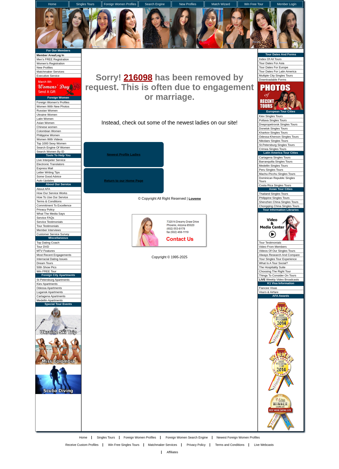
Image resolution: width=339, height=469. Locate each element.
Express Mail (45, 168)
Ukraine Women (47, 114)
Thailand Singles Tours (273, 193)
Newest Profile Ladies (123, 154)
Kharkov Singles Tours (273, 132)
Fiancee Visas (268, 288)
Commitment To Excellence (54, 205)
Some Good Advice (49, 176)
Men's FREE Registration (53, 59)
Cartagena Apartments (51, 296)
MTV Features (46, 250)
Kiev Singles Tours (271, 116)
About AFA (43, 189)
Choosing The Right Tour (275, 271)
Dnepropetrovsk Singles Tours (278, 124)
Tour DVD (43, 246)
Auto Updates (45, 180)
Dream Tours (45, 263)
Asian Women (45, 122)
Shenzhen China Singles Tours (278, 202)
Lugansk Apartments (50, 292)
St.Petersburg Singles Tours (277, 145)
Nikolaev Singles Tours (273, 140)
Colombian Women (49, 131)
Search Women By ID (50, 151)
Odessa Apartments (49, 288)
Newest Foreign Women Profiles (238, 437)
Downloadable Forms (272, 79)
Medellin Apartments (50, 300)
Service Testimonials (50, 221)
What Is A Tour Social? (273, 263)
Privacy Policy (45, 209)
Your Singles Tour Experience (278, 259)
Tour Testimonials (48, 226)
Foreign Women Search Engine (187, 437)
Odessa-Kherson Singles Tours (279, 136)
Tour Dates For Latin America (277, 71)
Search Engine (155, 4)
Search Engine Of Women (53, 147)
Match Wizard (220, 4)
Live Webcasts (264, 445)
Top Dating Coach (48, 242)
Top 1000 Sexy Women (51, 143)
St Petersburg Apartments (53, 279)
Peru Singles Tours (271, 169)
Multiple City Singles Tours (276, 75)
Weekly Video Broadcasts (279, 279)
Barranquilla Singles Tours (276, 161)
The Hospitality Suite (272, 267)
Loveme (195, 198)
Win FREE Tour (46, 271)
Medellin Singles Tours (273, 165)
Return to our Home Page (123, 180)
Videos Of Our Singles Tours (277, 250)
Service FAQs (45, 217)
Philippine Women (48, 135)
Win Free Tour (253, 4)
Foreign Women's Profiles (53, 102)
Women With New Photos (53, 106)
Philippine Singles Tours (274, 197)
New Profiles (187, 4)
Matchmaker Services (50, 71)
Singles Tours (85, 4)
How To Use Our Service (52, 197)
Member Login (286, 4)
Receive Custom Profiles (81, 445)
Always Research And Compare (279, 255)
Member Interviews (49, 230)
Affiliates (172, 452)
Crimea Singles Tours (272, 149)
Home (52, 4)
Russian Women (47, 110)
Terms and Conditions (229, 445)
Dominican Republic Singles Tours (277, 179)
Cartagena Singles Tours (275, 157)
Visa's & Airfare (268, 292)
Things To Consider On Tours (277, 275)
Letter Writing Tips (48, 172)
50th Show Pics (46, 267)
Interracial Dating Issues (52, 259)
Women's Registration (51, 63)
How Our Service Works (52, 193)
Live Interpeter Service (51, 160)
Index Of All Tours (270, 59)
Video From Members (273, 246)
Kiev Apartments (47, 284)
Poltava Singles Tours (273, 120)
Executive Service (48, 75)
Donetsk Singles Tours (273, 128)
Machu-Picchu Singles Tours (277, 173)
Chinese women (47, 127)
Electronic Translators (50, 164)
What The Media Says (51, 213)
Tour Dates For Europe (273, 67)
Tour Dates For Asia (271, 63)
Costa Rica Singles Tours (275, 185)
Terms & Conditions (49, 201)
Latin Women (45, 118)
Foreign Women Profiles (120, 4)
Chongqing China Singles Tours (279, 206)
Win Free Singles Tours (123, 445)
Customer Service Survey (53, 234)
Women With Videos (49, 139)
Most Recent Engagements (54, 255)
